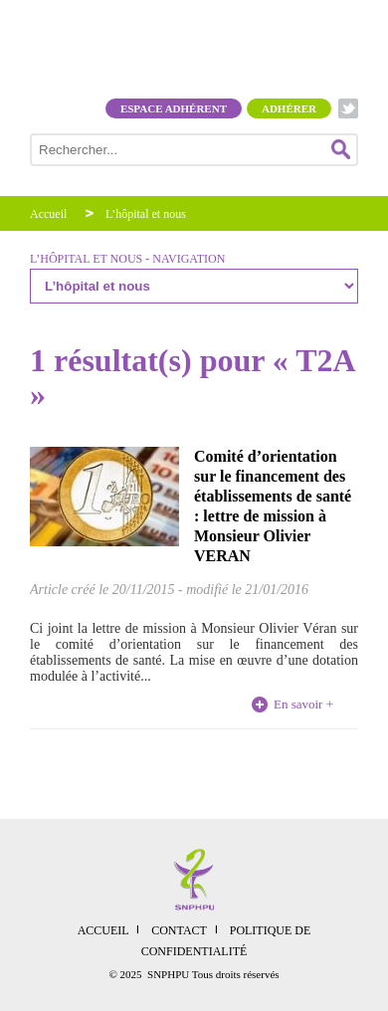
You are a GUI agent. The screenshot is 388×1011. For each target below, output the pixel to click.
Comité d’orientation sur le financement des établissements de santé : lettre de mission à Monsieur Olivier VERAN (272, 506)
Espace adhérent (173, 108)
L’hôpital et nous (145, 214)
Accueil (48, 214)
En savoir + (303, 704)
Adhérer (289, 108)
